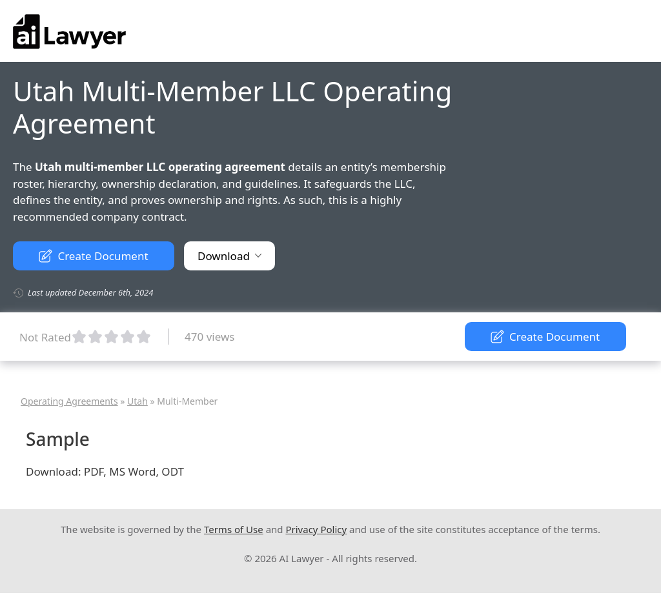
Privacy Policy (316, 529)
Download (229, 255)
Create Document (93, 255)
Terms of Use (233, 529)
